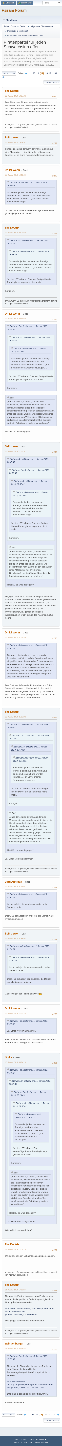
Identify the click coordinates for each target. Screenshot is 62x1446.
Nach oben (8, 1415)
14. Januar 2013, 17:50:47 (15, 1290)
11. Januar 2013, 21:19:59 (15, 638)
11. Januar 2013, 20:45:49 (15, 319)
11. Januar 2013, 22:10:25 (15, 1013)
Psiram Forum (14, 10)
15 (34, 73)
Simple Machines (41, 1443)
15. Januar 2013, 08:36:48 (15, 1349)
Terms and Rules (27, 1439)
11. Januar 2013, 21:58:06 (15, 939)
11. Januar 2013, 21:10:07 (15, 451)
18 (46, 73)
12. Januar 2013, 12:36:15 (15, 1249)
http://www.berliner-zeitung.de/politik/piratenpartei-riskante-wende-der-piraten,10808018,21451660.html (30, 1384)
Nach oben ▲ (41, 1439)
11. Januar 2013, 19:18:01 (15, 143)
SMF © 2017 (29, 1443)
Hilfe (17, 1439)
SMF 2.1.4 (18, 1443)
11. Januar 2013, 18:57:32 (15, 96)
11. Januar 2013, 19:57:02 (15, 175)
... (31, 73)
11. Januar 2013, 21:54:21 (15, 887)
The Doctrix (12, 90)
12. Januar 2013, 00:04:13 (15, 1062)
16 (37, 73)
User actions (52, 82)
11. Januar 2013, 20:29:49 (15, 233)
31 (56, 73)
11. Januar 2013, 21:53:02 (15, 717)
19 (50, 73)
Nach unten (9, 73)
